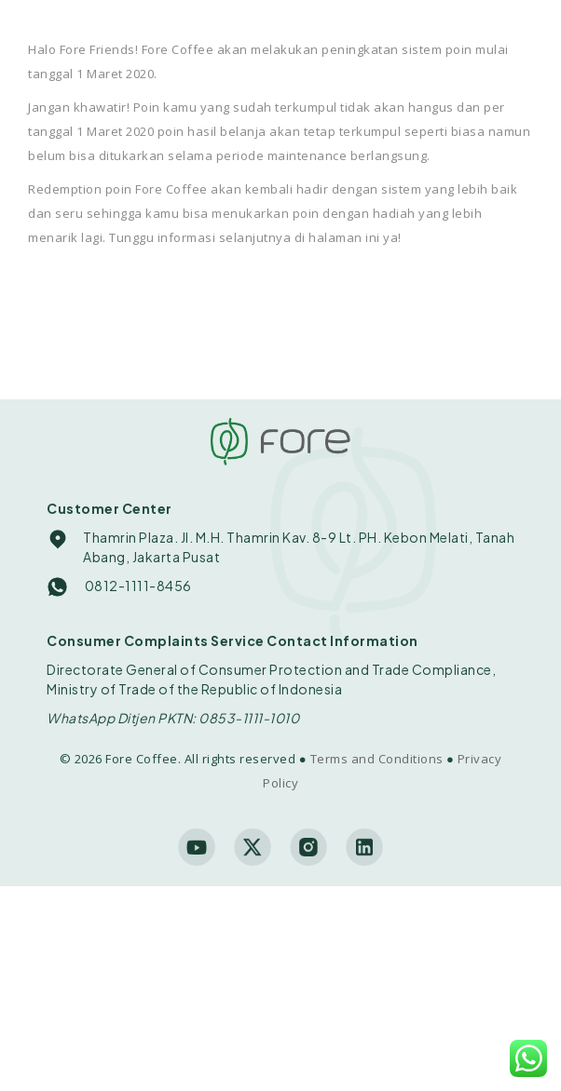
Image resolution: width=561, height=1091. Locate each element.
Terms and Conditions (377, 758)
